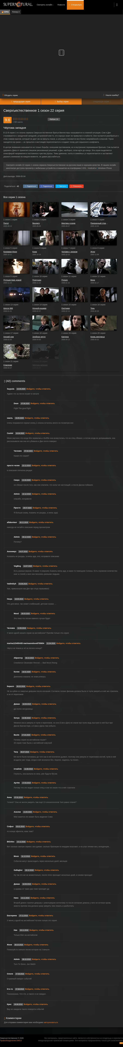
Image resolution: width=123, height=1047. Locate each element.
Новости (61, 5)
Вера (92, 280)
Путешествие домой (12, 280)
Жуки (92, 252)
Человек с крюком (69, 252)
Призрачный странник (99, 223)
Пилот (6, 223)
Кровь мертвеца (97, 337)
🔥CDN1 (5, 12)
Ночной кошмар (39, 308)
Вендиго (36, 223)
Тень (92, 308)
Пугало (64, 280)
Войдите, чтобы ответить (39, 389)
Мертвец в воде (68, 223)
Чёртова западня (40, 365)
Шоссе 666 (8, 308)
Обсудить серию (10, 95)
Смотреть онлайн (44, 5)
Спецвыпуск (76, 5)
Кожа (34, 252)
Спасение (7, 365)
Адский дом (8, 337)
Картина (65, 337)
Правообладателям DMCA (11, 1041)
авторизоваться (51, 1022)
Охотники (65, 308)
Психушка (36, 280)
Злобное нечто (38, 337)
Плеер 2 (16, 12)
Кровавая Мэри (10, 252)
